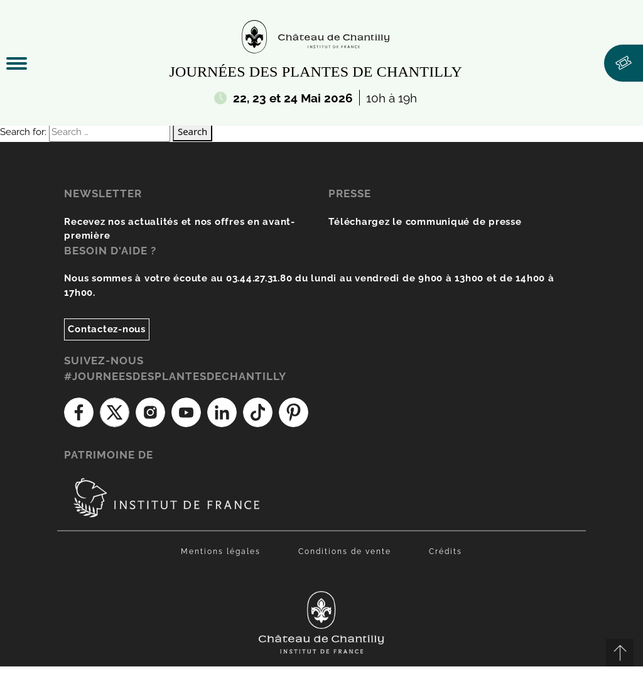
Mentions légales (221, 551)
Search (192, 131)
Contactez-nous (107, 329)
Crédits (445, 551)
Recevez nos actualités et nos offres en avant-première (179, 229)
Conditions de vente (344, 551)
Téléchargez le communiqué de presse (424, 221)
